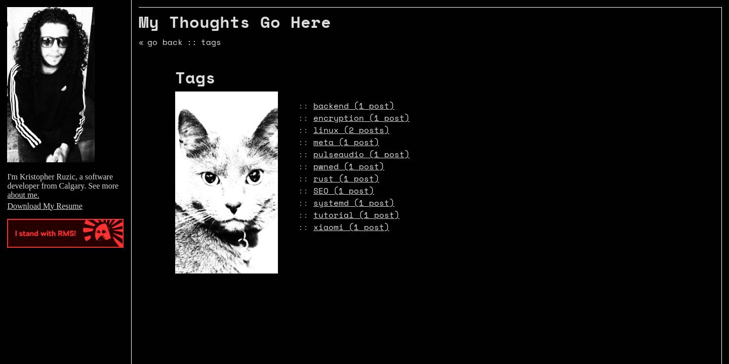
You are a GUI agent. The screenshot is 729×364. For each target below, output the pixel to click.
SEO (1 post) (343, 191)
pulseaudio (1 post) (361, 154)
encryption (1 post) (361, 118)
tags (211, 42)
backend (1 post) (353, 106)
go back (165, 42)
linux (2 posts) (351, 130)
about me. (23, 195)
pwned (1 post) (348, 166)
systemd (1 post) (353, 203)
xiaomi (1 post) (351, 227)
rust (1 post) (346, 178)
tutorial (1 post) (356, 215)
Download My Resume (44, 206)
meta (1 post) (346, 142)
